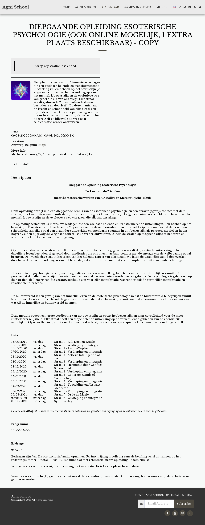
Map (42, 144)
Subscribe (184, 503)
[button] (179, 7)
